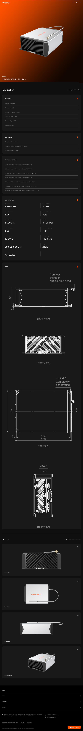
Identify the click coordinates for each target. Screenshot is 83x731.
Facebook (29, 722)
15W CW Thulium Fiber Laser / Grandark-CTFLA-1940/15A (20, 173)
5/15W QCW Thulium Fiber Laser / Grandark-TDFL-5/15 (20, 182)
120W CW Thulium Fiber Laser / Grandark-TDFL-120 (19, 169)
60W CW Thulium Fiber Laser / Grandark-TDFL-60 (18, 165)
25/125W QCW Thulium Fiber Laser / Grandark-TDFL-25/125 (21, 186)
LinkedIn (22, 722)
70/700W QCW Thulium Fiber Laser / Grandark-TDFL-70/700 (22, 190)
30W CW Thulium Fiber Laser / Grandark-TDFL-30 (18, 177)
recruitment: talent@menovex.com (10, 722)
